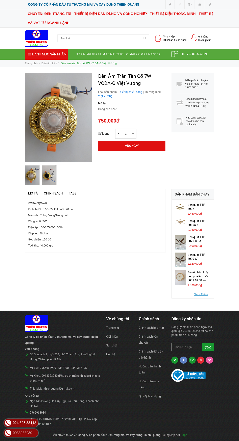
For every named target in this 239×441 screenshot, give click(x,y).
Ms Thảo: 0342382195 (72, 367)
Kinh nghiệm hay (119, 53)
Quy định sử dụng (150, 396)
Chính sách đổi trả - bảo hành (151, 354)
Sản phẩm (103, 53)
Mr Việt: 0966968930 (43, 367)
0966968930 (200, 54)
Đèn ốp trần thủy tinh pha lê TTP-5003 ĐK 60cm (198, 276)
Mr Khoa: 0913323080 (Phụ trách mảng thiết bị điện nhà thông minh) (65, 378)
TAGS (73, 193)
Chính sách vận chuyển (148, 339)
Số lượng (103, 133)
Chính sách (53, 193)
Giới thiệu (91, 53)
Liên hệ (78, 64)
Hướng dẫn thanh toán (150, 369)
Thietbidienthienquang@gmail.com (52, 388)
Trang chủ (79, 53)
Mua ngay (132, 145)
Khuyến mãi (154, 53)
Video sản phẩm (138, 53)
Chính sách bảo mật (151, 327)
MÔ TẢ (33, 193)
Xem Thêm (201, 294)
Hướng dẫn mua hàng (149, 384)
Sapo (184, 435)
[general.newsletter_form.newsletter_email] (192, 347)
